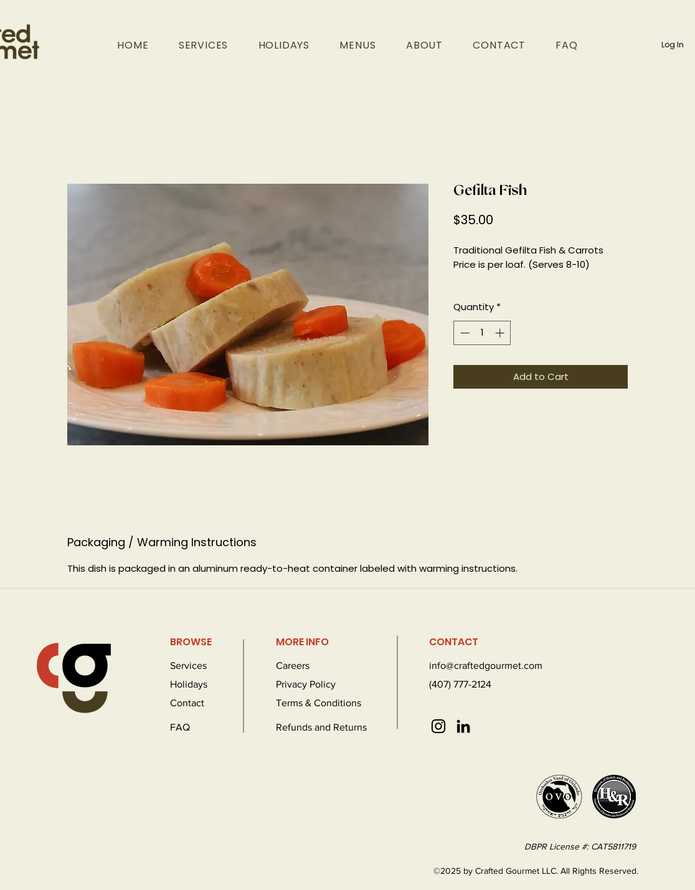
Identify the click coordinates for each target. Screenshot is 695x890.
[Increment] (501, 332)
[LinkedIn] (463, 726)
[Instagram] (438, 726)
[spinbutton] (482, 332)
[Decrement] (463, 332)
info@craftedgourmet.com (485, 665)
